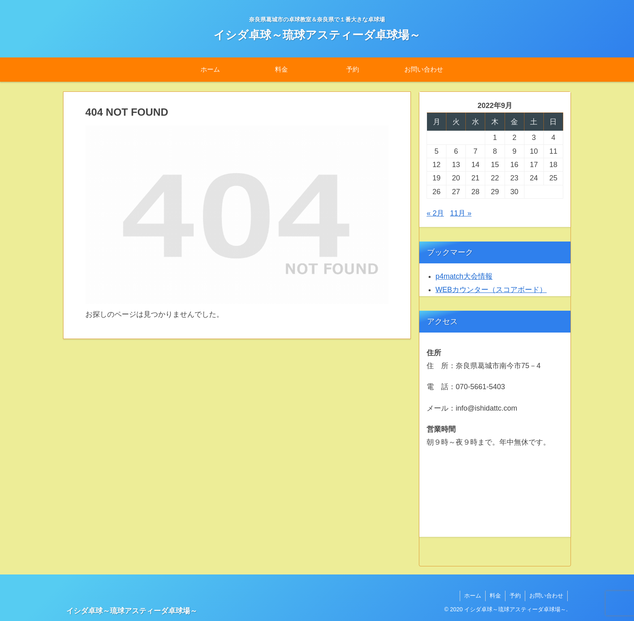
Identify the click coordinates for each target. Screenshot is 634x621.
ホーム (472, 595)
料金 (495, 595)
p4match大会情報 (463, 276)
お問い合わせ (546, 595)
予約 (515, 595)
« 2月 (435, 213)
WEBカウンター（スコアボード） (491, 290)
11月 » (460, 213)
